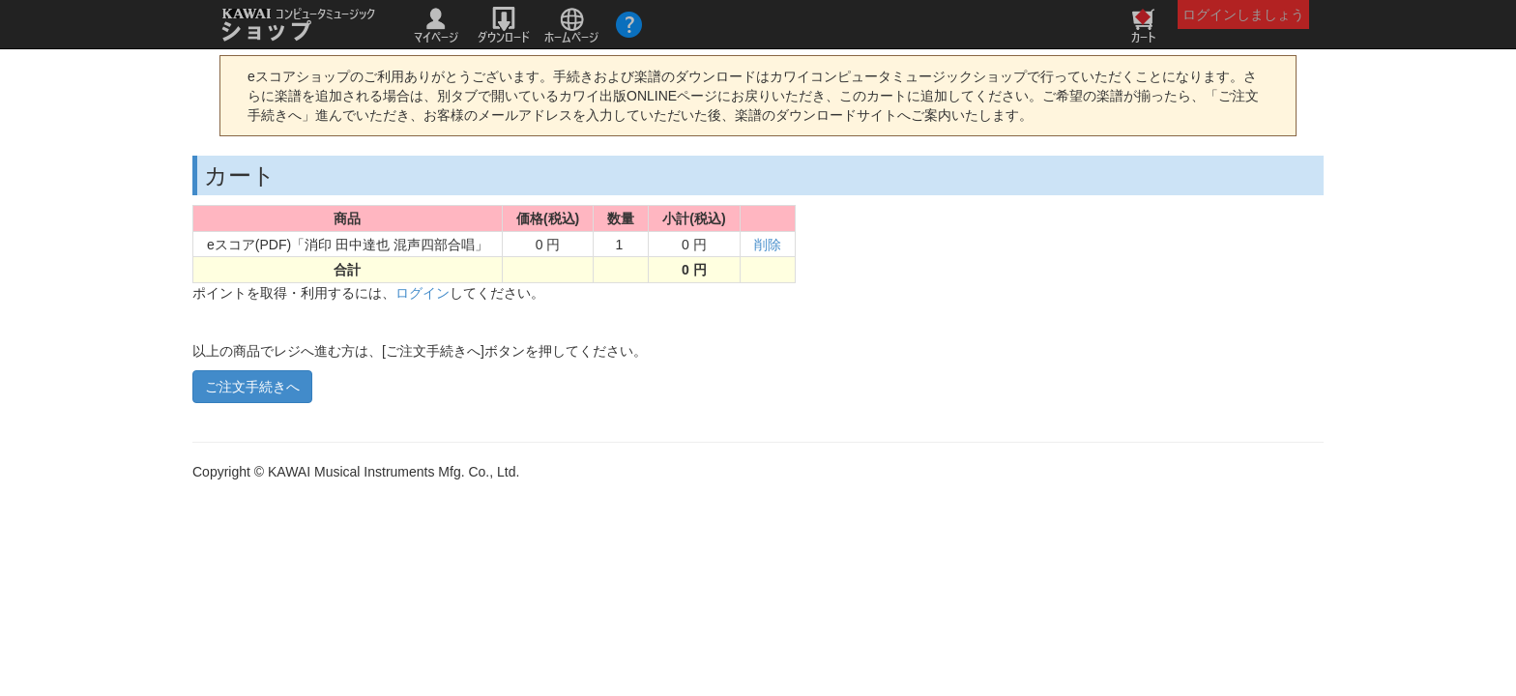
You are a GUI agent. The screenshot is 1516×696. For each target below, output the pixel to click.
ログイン (422, 293)
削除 (767, 244)
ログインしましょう (1243, 14)
